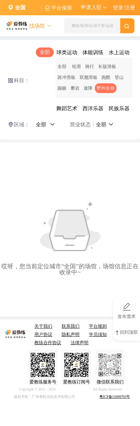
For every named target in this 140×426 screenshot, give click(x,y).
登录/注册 (124, 7)
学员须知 (98, 334)
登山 (119, 77)
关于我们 (43, 326)
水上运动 (119, 52)
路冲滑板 (66, 77)
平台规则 (98, 326)
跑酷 (106, 77)
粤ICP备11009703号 (114, 397)
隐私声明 (71, 334)
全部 (45, 52)
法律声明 (79, 342)
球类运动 (66, 52)
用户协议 (43, 334)
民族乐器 (119, 108)
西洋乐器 (93, 108)
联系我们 (71, 326)
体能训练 (93, 52)
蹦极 (61, 88)
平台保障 (61, 8)
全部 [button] (45, 124)
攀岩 (75, 88)
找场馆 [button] (40, 26)
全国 (20, 7)
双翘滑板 (88, 77)
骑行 (89, 66)
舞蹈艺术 (66, 108)
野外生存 (106, 88)
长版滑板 (107, 66)
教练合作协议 (47, 342)
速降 (88, 88)
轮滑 (76, 66)
